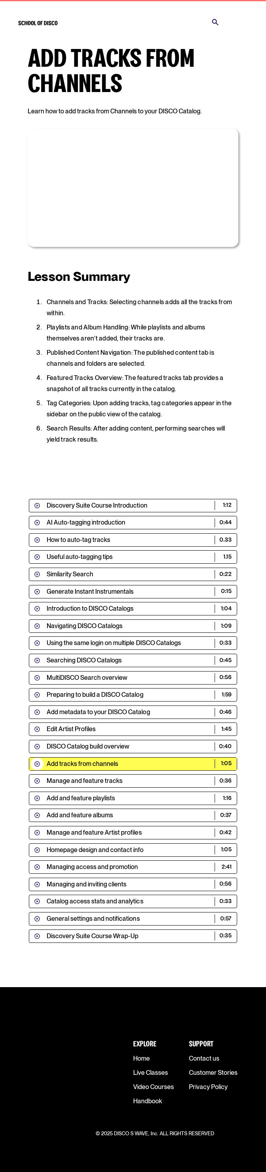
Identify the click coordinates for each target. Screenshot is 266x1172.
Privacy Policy (208, 1087)
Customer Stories (213, 1072)
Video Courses (153, 1087)
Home (141, 1058)
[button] (237, 22)
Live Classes (150, 1072)
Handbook (147, 1101)
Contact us (204, 1058)
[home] (38, 22)
